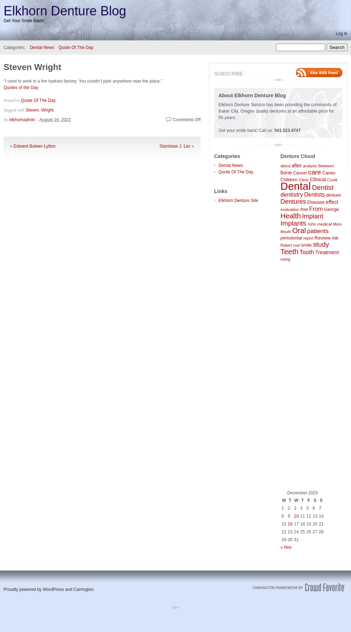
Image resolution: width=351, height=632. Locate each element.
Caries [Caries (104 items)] (329, 173)
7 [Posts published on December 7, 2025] (320, 508)
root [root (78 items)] (296, 245)
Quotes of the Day (21, 87)
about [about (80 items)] (285, 166)
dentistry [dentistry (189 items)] (291, 194)
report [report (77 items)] (308, 238)
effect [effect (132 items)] (332, 202)
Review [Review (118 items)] (322, 238)
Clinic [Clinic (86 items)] (304, 180)
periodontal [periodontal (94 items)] (291, 238)
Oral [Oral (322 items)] (299, 230)
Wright (47, 110)
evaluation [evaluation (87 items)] (289, 209)
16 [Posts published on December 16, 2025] (290, 524)
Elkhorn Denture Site (238, 200)
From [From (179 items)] (316, 209)
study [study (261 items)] (321, 244)
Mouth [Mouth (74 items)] (285, 231)
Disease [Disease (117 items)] (316, 202)
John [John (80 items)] (311, 224)
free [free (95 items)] (304, 209)
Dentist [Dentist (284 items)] (322, 187)
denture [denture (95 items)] (333, 195)
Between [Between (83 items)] (326, 166)
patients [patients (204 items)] (317, 230)
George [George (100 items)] (331, 209)
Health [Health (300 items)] (290, 216)
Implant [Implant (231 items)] (312, 216)
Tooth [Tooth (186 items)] (306, 252)
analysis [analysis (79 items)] (310, 166)
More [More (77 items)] (337, 224)
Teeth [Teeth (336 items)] (289, 251)
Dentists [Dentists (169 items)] (314, 195)
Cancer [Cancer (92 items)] (300, 173)
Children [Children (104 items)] (289, 179)
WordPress (53, 589)
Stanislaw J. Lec (175, 146)
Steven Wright (32, 67)
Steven (32, 110)
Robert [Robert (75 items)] (286, 245)
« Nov (286, 547)
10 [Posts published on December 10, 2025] (296, 516)
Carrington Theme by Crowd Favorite (299, 587)
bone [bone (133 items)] (286, 173)
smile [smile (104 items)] (306, 245)
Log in (341, 33)
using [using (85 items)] (285, 259)
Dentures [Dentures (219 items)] (293, 201)
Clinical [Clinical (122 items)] (318, 179)
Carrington (83, 589)
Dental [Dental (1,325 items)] (295, 186)
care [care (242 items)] (314, 172)
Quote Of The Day (75, 47)
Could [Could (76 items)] (332, 180)
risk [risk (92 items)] (335, 238)
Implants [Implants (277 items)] (293, 223)
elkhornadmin (22, 119)
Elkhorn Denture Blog (65, 11)
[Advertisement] (311, 376)
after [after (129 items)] (297, 165)
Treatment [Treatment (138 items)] (327, 252)
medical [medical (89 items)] (324, 224)
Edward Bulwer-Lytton (35, 146)
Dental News (42, 47)
